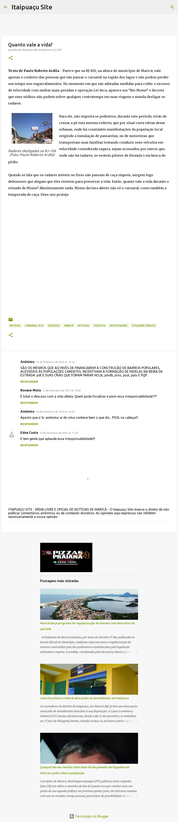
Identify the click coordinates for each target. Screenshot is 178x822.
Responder (29, 381)
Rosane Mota (30, 390)
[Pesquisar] (172, 7)
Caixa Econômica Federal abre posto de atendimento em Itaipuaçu (84, 698)
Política (99, 325)
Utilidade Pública (143, 325)
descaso (54, 325)
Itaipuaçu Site (31, 7)
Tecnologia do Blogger (89, 816)
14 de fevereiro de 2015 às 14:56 (55, 411)
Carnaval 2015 (34, 325)
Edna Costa (29, 432)
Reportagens (118, 325)
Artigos (15, 325)
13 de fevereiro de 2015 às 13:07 (61, 390)
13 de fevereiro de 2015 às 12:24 (55, 361)
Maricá (68, 325)
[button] (10, 58)
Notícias (83, 325)
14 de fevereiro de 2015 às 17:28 (59, 432)
